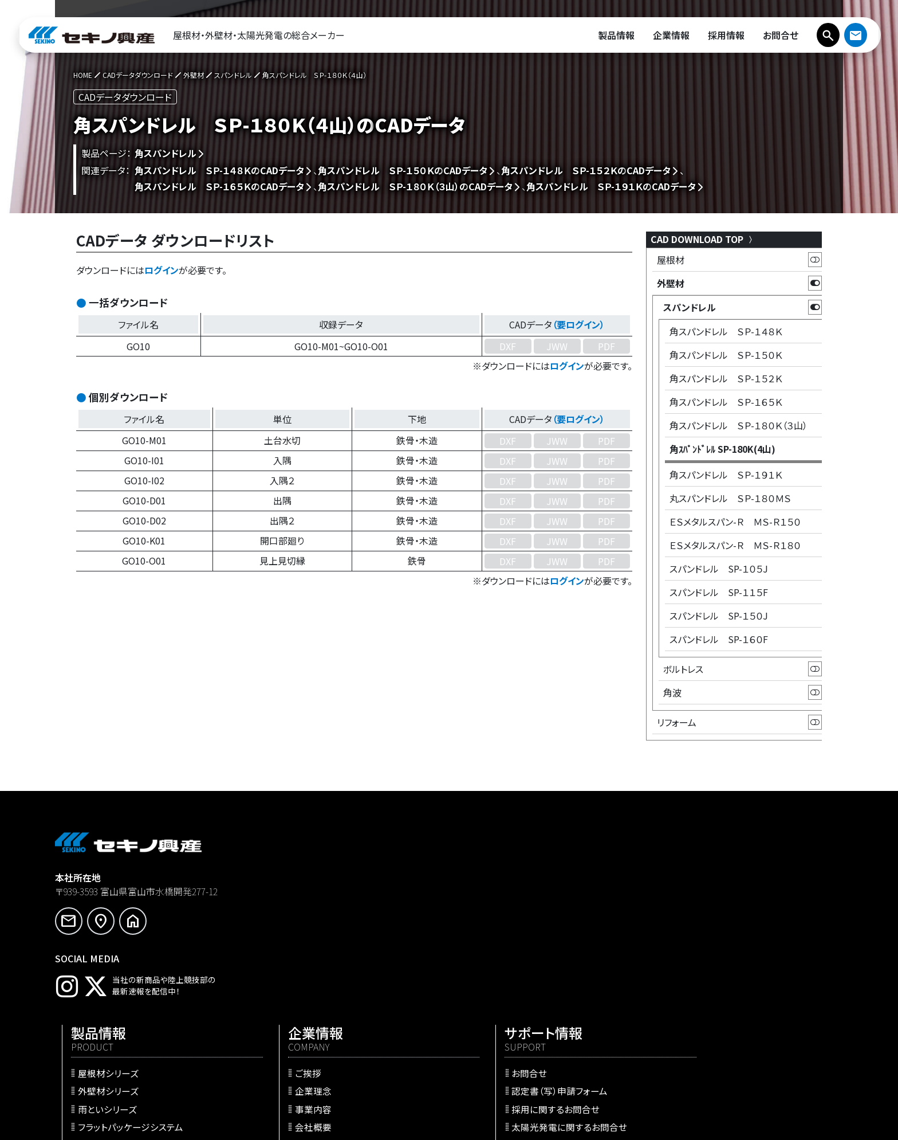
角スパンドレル (165, 153)
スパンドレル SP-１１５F (718, 592)
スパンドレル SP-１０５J (718, 568)
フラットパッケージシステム (331, 933)
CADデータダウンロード (325, 1041)
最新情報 (492, 969)
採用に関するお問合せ (714, 916)
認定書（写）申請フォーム (718, 898)
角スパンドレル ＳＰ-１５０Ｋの (402, 170)
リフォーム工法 (307, 951)
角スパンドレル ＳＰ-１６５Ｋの (219, 186)
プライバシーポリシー (712, 1005)
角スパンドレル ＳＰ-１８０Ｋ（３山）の (415, 186)
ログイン (161, 270)
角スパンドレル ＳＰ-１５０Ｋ (725, 355)
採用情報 (492, 1014)
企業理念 (492, 898)
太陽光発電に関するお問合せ (728, 933)
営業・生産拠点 (504, 951)
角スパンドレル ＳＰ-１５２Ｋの (586, 170)
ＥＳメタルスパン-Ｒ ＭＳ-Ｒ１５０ (735, 521)
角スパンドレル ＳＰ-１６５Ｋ (725, 402)
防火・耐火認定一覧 (317, 1023)
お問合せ (688, 880)
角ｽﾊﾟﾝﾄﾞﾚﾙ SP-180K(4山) (722, 449)
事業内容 (492, 916)
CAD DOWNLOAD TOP (703, 239)
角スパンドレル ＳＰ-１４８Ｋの (219, 170)
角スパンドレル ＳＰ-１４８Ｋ (725, 331)
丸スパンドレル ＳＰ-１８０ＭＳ (730, 498)
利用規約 (688, 1023)
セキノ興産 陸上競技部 (519, 1032)
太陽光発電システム (317, 969)
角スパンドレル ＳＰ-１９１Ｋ (725, 474)
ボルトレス (683, 669)
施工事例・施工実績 (317, 987)
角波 (672, 692)
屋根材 (670, 260)
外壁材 (670, 283)
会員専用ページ (702, 987)
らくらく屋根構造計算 (320, 1058)
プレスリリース (521, 983)
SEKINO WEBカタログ (322, 1005)
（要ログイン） (578, 324)
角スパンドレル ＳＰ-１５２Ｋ (725, 378)
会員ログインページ (709, 951)
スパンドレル (689, 307)
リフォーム (676, 722)
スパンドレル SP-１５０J (718, 615)
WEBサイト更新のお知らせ (545, 996)
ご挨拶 (487, 880)
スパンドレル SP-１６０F (718, 639)
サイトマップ (694, 1041)
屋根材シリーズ (308, 880)
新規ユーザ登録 (701, 969)
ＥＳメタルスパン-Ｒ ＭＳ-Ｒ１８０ (735, 545)
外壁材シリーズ (308, 898)
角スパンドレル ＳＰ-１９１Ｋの (611, 186)
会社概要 (492, 933)
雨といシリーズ (307, 916)
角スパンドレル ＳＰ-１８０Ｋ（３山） (738, 425)
